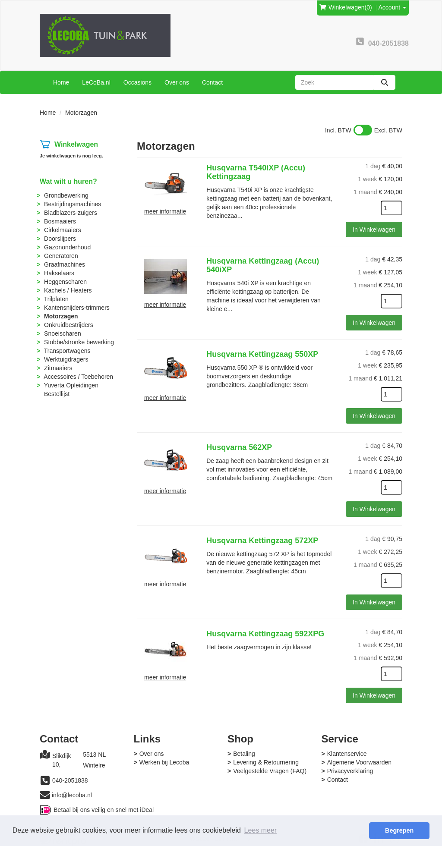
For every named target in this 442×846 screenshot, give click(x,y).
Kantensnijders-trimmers (77, 307)
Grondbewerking (66, 195)
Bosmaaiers (60, 221)
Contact (212, 82)
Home (61, 82)
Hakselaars (59, 273)
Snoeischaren (62, 333)
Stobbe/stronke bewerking (79, 342)
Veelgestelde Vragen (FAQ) (269, 770)
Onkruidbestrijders (68, 324)
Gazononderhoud (67, 247)
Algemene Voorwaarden (359, 762)
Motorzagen (61, 316)
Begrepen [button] (399, 830)
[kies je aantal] (391, 208)
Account (392, 7)
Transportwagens (67, 350)
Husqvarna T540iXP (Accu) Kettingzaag (255, 172)
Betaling (244, 753)
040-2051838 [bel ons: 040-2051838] (70, 780)
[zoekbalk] (334, 82)
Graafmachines (64, 264)
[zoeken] (384, 82)
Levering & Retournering (266, 762)
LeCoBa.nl (96, 82)
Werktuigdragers (66, 359)
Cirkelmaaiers (62, 229)
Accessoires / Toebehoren (78, 376)
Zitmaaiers (58, 368)
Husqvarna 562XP (239, 447)
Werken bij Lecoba (164, 762)
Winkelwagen (76, 144)
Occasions (137, 82)
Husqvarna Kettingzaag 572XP (262, 540)
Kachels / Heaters (68, 290)
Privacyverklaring (350, 770)
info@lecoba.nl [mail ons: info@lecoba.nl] (72, 795)
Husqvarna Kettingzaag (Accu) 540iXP (262, 265)
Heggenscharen (65, 281)
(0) (345, 7)
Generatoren (61, 255)
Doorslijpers (60, 238)
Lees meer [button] (260, 830)
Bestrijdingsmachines (72, 204)
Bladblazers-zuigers (70, 212)
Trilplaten (56, 299)
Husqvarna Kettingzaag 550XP (262, 354)
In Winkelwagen (374, 229)
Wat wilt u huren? (68, 181)
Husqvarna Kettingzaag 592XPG (265, 633)
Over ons (176, 82)
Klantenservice (347, 753)
